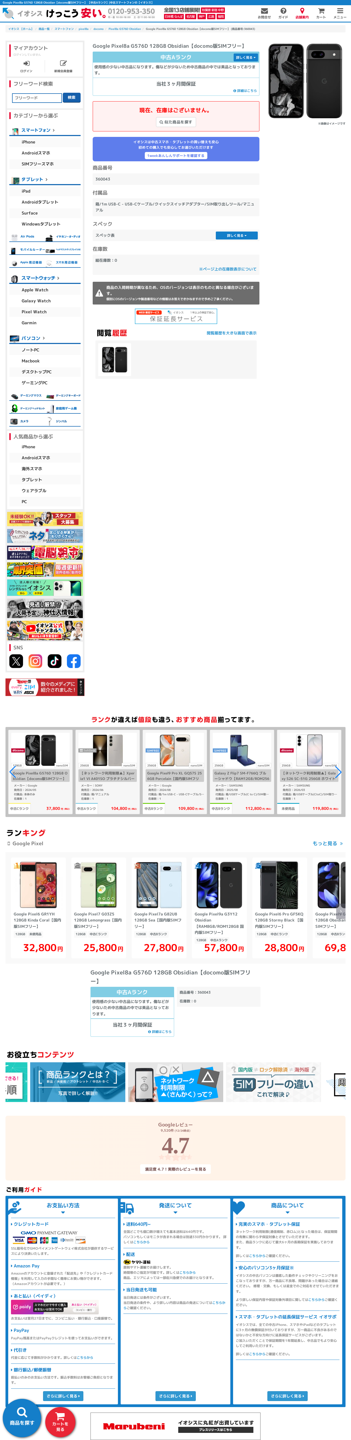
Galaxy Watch (36, 301)
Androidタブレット (40, 202)
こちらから (85, 1357)
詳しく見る (246, 57)
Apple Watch (35, 290)
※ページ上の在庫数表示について (228, 269)
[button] (338, 772)
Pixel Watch (34, 312)
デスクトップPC (37, 372)
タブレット (32, 480)
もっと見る (325, 843)
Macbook (31, 361)
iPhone (28, 142)
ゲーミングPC (35, 383)
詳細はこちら (245, 90)
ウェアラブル (34, 491)
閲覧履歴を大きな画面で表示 (232, 333)
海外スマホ (32, 469)
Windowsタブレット (41, 224)
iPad (26, 191)
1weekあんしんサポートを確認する (176, 155)
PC (24, 502)
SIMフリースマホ (38, 164)
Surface (30, 213)
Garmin (29, 323)
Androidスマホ (36, 153)
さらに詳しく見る (63, 1396)
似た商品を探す (176, 122)
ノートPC (30, 350)
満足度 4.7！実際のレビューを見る (175, 1168)
